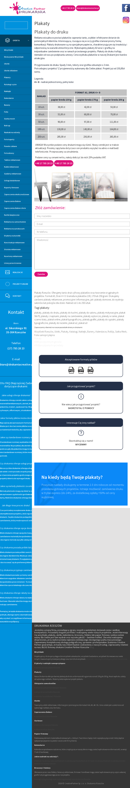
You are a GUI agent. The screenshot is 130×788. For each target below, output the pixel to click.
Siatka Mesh (120, 331)
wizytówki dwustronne (118, 659)
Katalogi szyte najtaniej (55, 779)
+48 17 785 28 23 (68, 8)
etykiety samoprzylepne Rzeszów (47, 667)
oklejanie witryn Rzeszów (44, 729)
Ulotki (57, 331)
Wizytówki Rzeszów (43, 331)
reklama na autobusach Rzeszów (48, 696)
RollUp (111, 331)
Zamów (41, 274)
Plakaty (64, 331)
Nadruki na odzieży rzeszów (45, 763)
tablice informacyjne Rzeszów (46, 725)
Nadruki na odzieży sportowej (69, 761)
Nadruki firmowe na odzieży (92, 761)
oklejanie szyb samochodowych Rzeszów (50, 687)
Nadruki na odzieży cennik (114, 761)
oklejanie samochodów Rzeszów (47, 692)
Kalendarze (101, 331)
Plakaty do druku (51, 32)
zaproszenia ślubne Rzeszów (46, 716)
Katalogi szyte (39, 779)
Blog (92, 647)
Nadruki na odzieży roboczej (46, 761)
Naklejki (82, 331)
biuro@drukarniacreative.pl (88, 8)
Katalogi (73, 331)
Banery (90, 331)
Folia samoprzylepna (44, 335)
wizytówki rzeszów (93, 659)
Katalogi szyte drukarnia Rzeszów (77, 779)
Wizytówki (105, 659)
